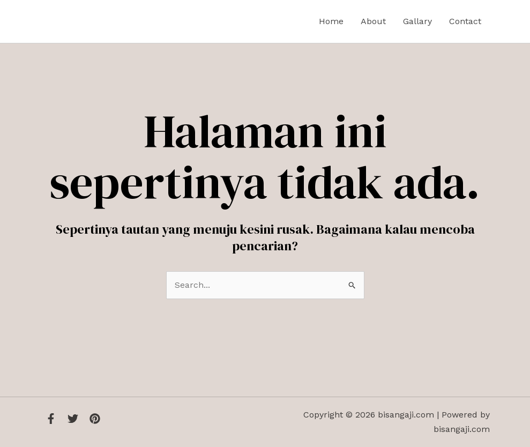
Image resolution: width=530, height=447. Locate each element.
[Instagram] (95, 418)
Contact (465, 21)
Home (331, 21)
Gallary (417, 21)
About (373, 21)
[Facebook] (51, 418)
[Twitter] (73, 418)
